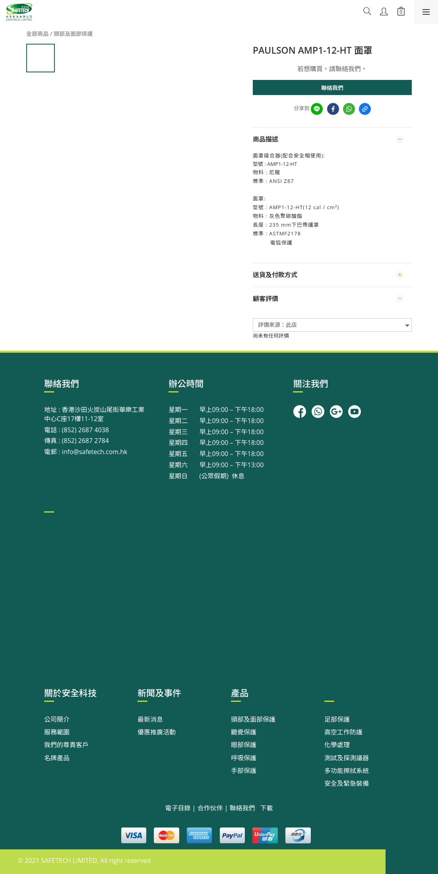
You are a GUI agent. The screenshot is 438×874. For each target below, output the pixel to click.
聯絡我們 (332, 87)
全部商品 (37, 33)
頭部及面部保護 (73, 33)
